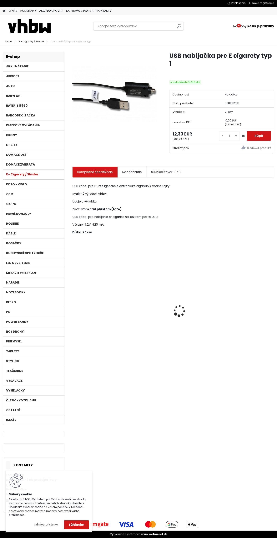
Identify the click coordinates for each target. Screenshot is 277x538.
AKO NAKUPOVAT (51, 11)
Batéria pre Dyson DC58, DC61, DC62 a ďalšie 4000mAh (246, 313)
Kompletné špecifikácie (95, 172)
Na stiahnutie (132, 172)
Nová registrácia (263, 3)
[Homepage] (4, 11)
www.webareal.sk (154, 534)
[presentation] (74, 304)
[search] (179, 27)
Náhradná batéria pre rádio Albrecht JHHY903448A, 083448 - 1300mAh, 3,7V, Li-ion (147, 310)
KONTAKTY (104, 11)
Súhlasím (76, 524)
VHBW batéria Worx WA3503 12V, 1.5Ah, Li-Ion (96, 309)
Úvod (8, 41)
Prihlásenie (238, 3)
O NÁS (13, 11)
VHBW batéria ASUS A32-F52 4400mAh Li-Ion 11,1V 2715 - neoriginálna (198, 301)
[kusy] (229, 136)
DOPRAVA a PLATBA (79, 11)
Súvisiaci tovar (166, 172)
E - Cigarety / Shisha (31, 41)
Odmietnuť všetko (46, 524)
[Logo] (29, 26)
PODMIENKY (28, 11)
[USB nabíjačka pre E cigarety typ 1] (114, 94)
